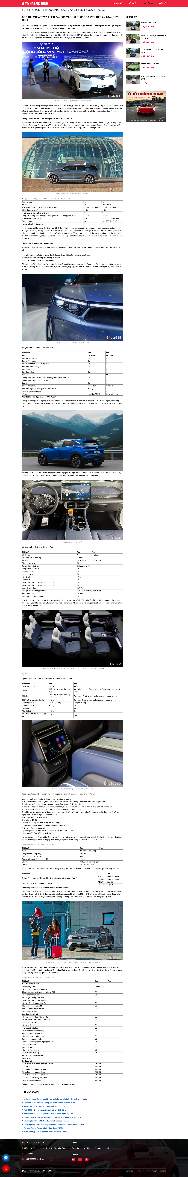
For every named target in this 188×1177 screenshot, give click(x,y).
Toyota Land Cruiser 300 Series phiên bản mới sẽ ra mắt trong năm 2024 (52, 1117)
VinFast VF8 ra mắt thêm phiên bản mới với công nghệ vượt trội (48, 1114)
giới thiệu (132, 3)
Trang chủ (75, 1148)
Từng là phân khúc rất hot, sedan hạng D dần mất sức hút (46, 1121)
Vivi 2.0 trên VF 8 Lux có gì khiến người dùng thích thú (44, 1106)
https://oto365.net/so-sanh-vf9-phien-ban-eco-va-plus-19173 (51, 1084)
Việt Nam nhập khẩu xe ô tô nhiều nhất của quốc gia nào (45, 1132)
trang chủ (116, 3)
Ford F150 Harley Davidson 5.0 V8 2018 (153, 37)
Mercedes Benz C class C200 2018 (153, 77)
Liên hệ (110, 1148)
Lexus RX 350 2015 (148, 23)
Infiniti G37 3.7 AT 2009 (150, 63)
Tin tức (98, 1148)
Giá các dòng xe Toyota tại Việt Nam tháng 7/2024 (43, 1128)
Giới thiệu (87, 1148)
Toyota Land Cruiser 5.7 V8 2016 (152, 51)
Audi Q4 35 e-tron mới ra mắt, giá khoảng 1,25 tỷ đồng (45, 1110)
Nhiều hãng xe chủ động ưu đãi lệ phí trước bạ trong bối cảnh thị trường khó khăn (55, 1099)
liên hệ (162, 3)
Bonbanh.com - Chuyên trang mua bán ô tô (150, 1171)
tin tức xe (148, 3)
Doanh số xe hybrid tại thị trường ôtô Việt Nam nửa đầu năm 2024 (49, 1103)
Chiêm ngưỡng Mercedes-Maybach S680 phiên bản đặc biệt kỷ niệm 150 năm (54, 1125)
